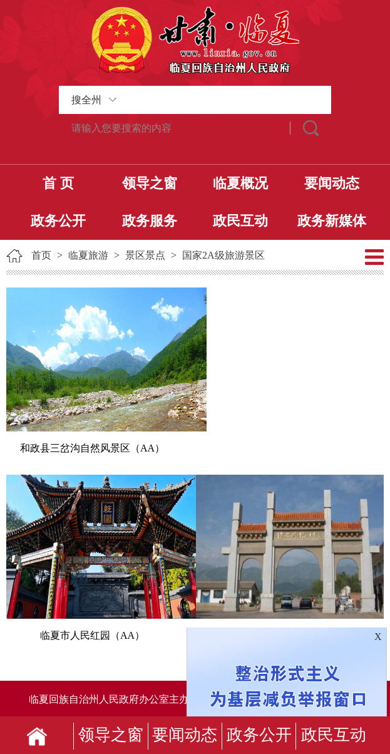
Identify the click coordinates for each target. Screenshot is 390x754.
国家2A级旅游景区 (223, 255)
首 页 (58, 183)
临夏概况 (240, 183)
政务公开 (58, 221)
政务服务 (149, 221)
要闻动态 (331, 183)
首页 (41, 255)
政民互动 (240, 221)
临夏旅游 (88, 255)
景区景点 (145, 255)
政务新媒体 (331, 221)
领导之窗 (149, 183)
